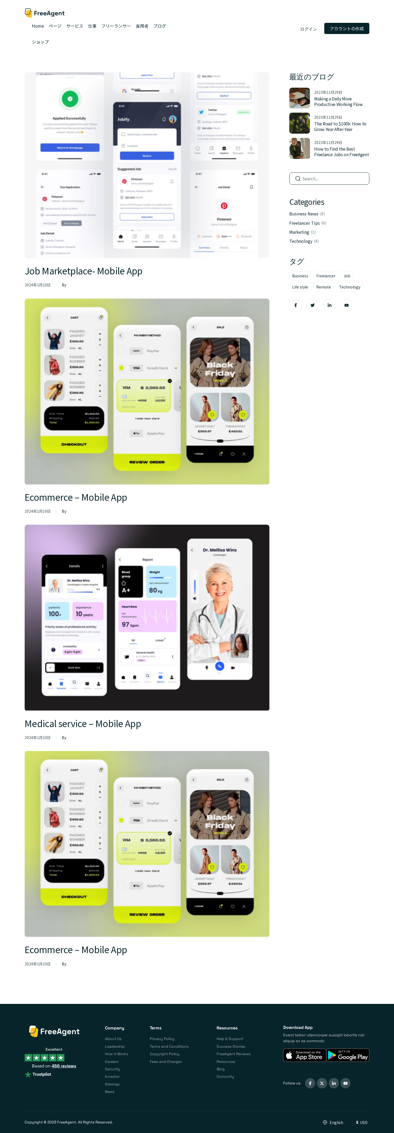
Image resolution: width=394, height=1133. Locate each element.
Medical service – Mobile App (86, 722)
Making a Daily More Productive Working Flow (338, 101)
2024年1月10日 (38, 284)
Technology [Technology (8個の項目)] (349, 287)
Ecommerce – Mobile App (79, 496)
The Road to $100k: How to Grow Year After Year (340, 126)
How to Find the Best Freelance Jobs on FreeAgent (341, 152)
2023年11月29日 (328, 92)
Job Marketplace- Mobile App (87, 270)
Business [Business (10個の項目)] (300, 275)
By (64, 284)
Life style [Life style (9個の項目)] (300, 287)
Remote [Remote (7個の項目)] (323, 287)
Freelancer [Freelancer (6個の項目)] (325, 275)
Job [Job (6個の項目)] (347, 275)
